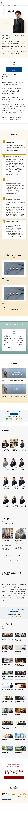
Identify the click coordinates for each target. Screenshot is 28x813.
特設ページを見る (13, 782)
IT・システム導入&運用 (8, 694)
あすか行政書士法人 (20, 731)
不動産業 (5, 743)
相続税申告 (18, 655)
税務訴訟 (18, 718)
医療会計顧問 (6, 756)
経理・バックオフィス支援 (8, 682)
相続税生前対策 (19, 693)
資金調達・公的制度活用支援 (20, 669)
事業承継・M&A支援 (7, 706)
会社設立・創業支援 (20, 681)
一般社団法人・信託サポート (6, 732)
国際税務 (5, 718)
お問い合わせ (15, 415)
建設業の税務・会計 (20, 743)
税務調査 (5, 655)
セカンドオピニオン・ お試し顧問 (21, 644)
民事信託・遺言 (6, 668)
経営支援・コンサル (20, 706)
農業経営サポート (20, 756)
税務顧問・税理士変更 (8, 643)
